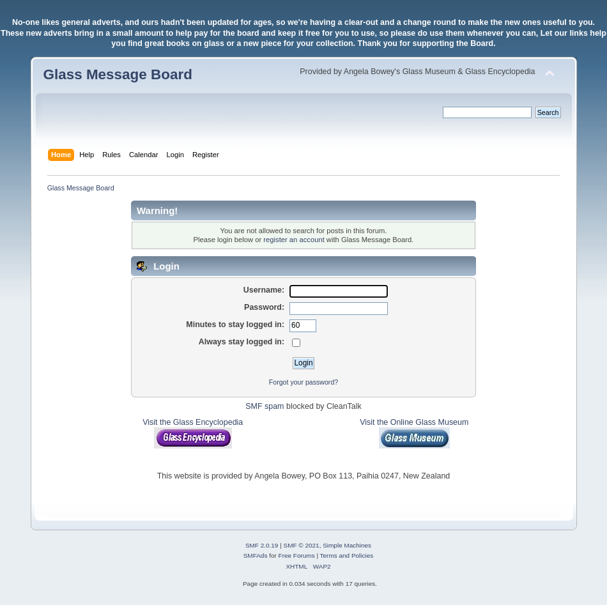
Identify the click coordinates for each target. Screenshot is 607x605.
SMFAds (255, 555)
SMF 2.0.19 (262, 545)
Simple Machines (347, 545)
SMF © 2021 (301, 545)
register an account (293, 239)
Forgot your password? (303, 382)
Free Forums (297, 555)
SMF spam (264, 406)
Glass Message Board (117, 74)
